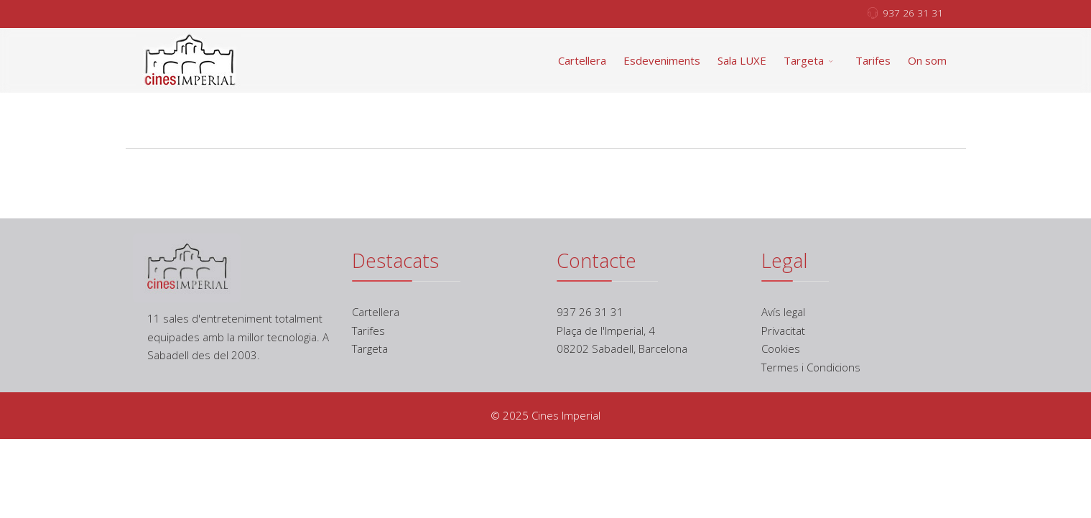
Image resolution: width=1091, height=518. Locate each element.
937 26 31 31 (913, 12)
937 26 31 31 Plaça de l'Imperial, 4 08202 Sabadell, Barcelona (622, 330)
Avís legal (783, 312)
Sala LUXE (742, 60)
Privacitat (783, 330)
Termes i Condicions (810, 367)
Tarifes (873, 60)
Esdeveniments (661, 60)
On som (927, 60)
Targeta (804, 60)
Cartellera (582, 60)
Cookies (780, 348)
